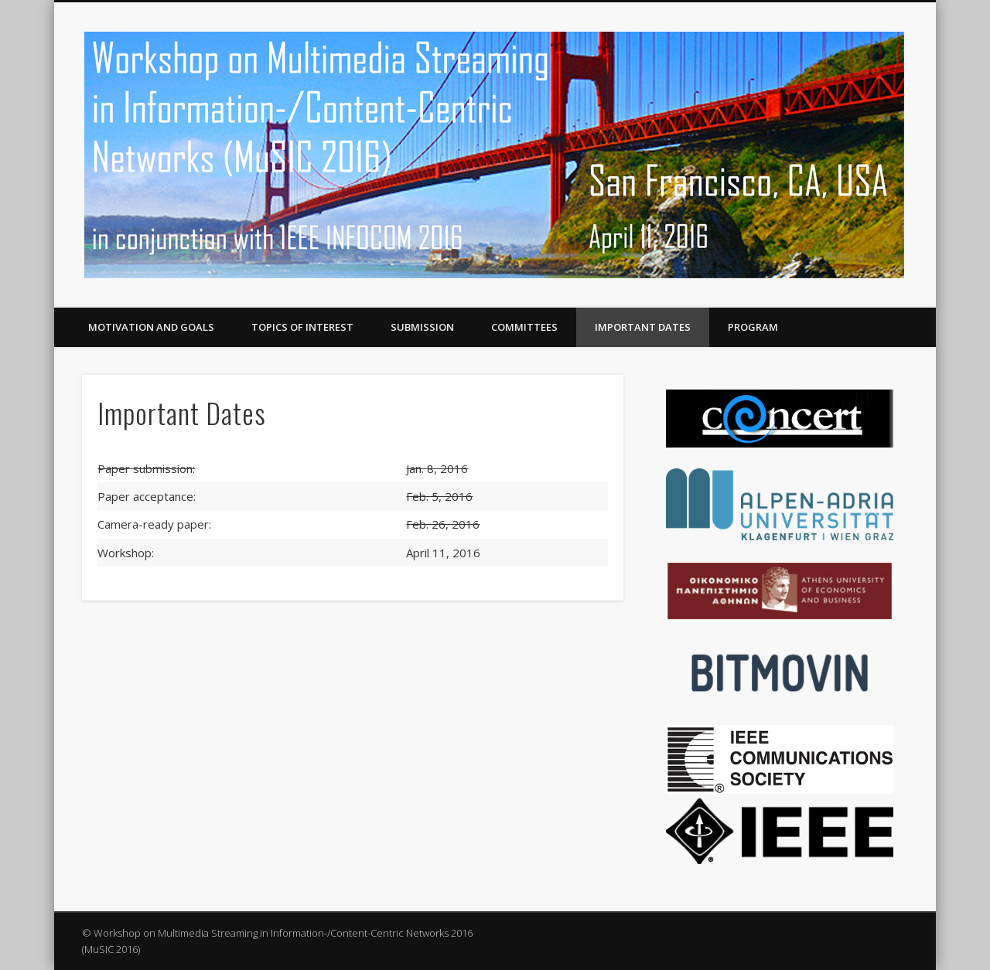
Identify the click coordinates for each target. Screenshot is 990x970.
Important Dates (643, 327)
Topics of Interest (302, 327)
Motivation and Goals (151, 327)
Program (753, 327)
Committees (524, 327)
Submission (422, 327)
